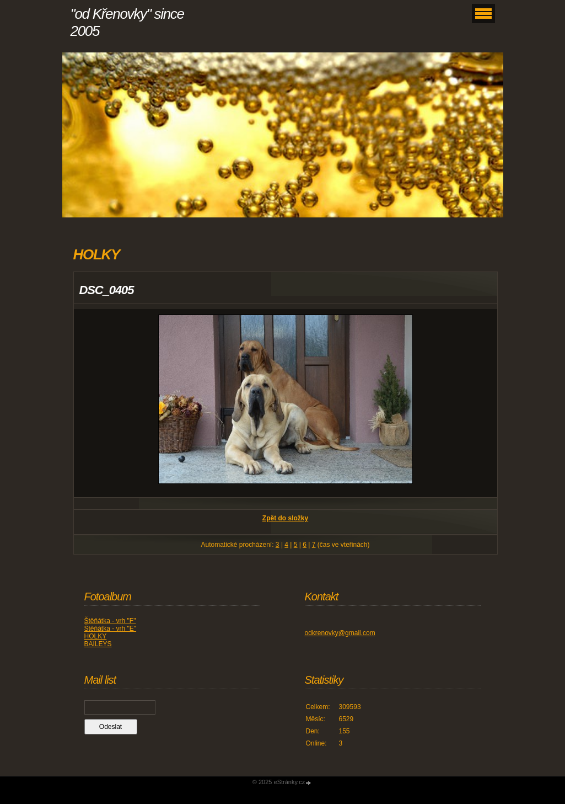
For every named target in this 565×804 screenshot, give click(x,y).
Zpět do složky (285, 518)
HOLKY (95, 636)
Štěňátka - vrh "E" (110, 628)
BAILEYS (98, 644)
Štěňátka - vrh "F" (110, 621)
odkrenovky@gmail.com (340, 633)
